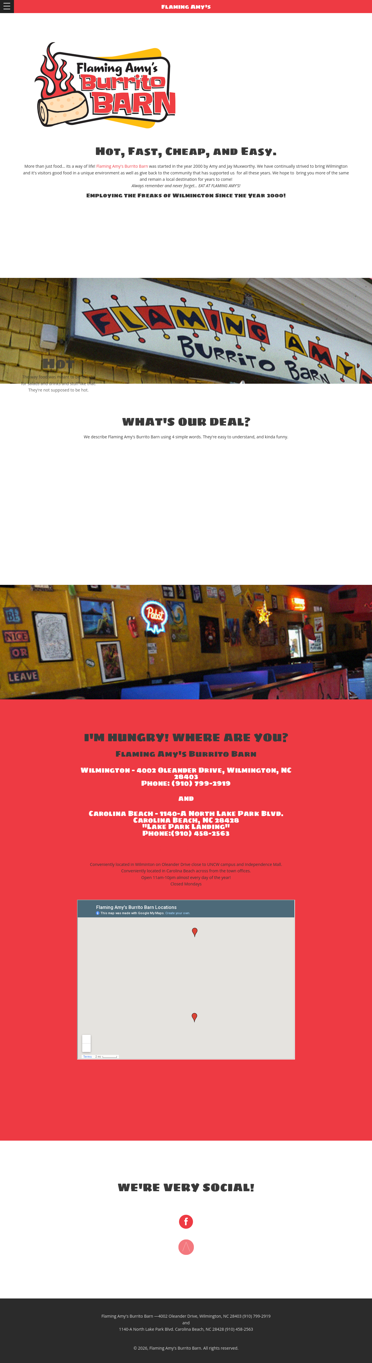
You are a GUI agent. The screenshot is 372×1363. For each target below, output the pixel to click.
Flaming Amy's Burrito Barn (122, 166)
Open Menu (7, 6)
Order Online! (186, 848)
